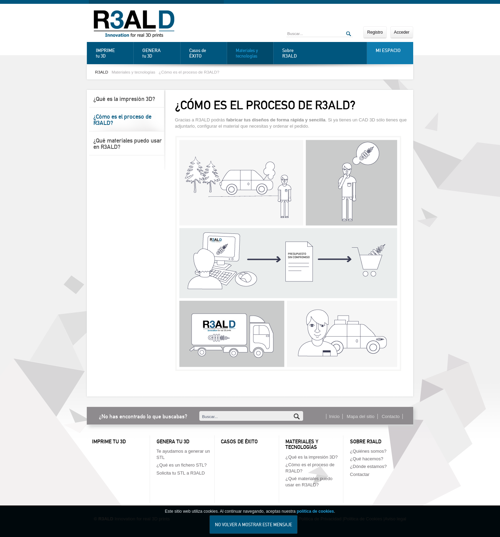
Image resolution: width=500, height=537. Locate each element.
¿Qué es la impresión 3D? (124, 98)
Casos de (206, 53)
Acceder (401, 32)
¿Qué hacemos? (366, 458)
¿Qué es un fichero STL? (182, 465)
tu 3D (113, 53)
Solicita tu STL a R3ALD (181, 473)
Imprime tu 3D (109, 441)
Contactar (359, 474)
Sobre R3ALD (365, 441)
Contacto (391, 416)
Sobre (299, 53)
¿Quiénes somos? (368, 451)
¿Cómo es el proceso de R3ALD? (189, 72)
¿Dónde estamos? (368, 466)
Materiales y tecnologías (247, 53)
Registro (375, 32)
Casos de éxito (239, 441)
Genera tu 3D (173, 441)
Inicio (334, 416)
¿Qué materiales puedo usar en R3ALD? (127, 143)
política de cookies (315, 517)
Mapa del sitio (361, 416)
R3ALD (101, 72)
